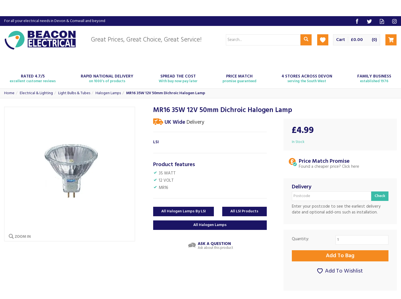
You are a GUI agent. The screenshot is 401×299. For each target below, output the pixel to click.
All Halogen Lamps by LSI (183, 211)
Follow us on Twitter (369, 21)
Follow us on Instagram (394, 21)
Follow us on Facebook (357, 21)
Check (380, 196)
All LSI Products (244, 211)
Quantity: (300, 239)
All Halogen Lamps (210, 225)
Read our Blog (382, 21)
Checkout (391, 39)
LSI (156, 142)
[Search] (263, 39)
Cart (340, 40)
